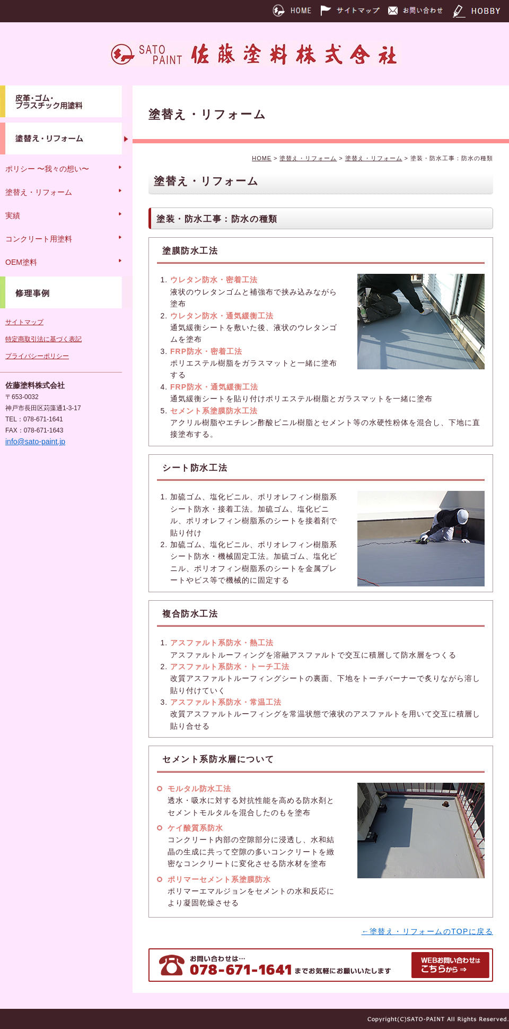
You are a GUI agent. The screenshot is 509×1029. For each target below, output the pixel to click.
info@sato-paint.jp (35, 441)
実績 (12, 215)
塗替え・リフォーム (308, 158)
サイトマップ (24, 322)
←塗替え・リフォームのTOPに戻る (427, 931)
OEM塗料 (21, 262)
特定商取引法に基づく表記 (43, 339)
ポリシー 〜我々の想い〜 (47, 169)
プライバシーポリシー (37, 356)
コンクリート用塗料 (38, 239)
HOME (261, 158)
